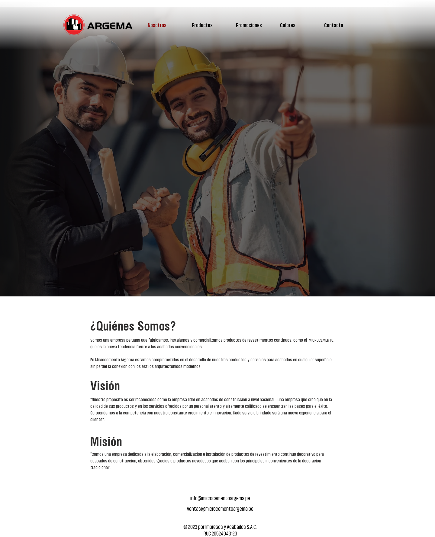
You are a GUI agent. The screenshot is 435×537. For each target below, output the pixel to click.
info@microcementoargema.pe (220, 498)
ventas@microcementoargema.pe (220, 508)
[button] (211, 24)
